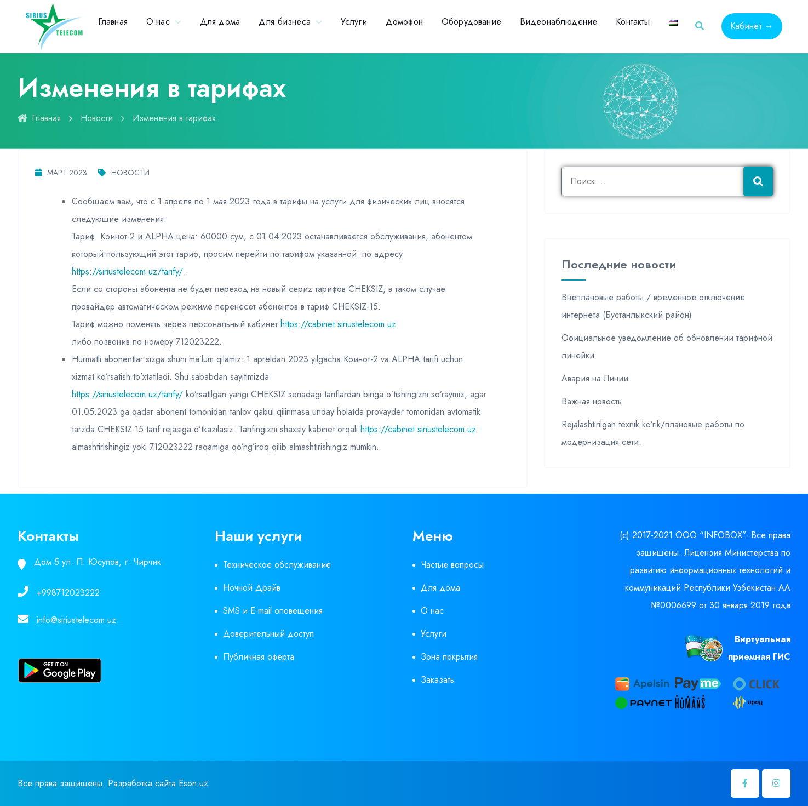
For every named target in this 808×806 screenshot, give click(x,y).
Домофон (404, 21)
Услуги (354, 21)
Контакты (633, 21)
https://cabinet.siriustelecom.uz (338, 324)
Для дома (220, 21)
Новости (97, 118)
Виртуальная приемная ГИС (759, 648)
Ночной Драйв (251, 587)
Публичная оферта (258, 656)
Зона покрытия (449, 656)
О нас (158, 21)
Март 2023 (61, 172)
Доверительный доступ (268, 633)
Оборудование (471, 21)
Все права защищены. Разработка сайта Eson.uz (113, 783)
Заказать (437, 679)
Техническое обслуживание (277, 564)
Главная (113, 21)
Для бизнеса (285, 21)
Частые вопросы (452, 564)
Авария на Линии (594, 378)
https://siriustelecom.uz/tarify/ (127, 271)
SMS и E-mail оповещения (273, 610)
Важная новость (591, 401)
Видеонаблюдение (558, 21)
